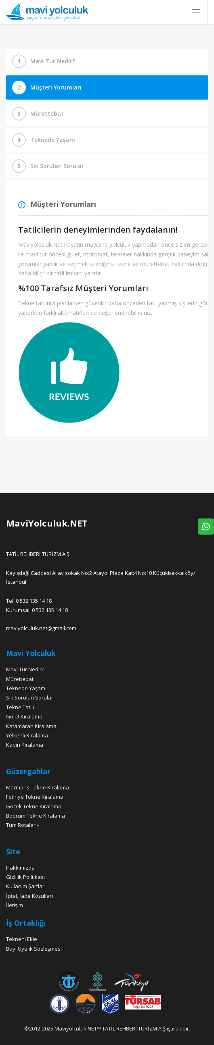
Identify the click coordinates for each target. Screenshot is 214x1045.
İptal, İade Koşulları (29, 895)
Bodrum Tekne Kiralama (35, 815)
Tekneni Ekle (21, 939)
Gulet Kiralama (24, 716)
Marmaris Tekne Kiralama (37, 787)
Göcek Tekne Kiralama (33, 806)
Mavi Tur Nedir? (52, 61)
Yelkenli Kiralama (27, 735)
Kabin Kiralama (24, 744)
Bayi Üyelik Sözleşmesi (34, 948)
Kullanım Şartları (26, 886)
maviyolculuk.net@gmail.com (41, 628)
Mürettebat (47, 113)
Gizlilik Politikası (25, 877)
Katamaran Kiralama (31, 726)
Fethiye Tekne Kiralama (34, 796)
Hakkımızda (20, 867)
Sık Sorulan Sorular (57, 166)
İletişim (14, 905)
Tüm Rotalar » (22, 825)
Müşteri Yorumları (56, 87)
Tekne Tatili (20, 707)
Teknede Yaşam (52, 140)
